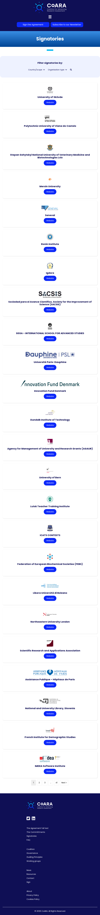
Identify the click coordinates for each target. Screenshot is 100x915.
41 (56, 782)
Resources (31, 874)
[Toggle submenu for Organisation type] (66, 69)
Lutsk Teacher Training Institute (50, 506)
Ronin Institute (50, 244)
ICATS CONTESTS (50, 535)
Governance (32, 853)
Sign (28, 882)
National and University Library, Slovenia (50, 708)
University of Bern (50, 477)
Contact (30, 878)
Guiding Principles (34, 857)
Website (50, 102)
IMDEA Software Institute (50, 766)
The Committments (36, 832)
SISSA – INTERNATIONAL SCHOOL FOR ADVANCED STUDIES (50, 333)
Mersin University (50, 186)
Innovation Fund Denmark (50, 391)
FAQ (28, 840)
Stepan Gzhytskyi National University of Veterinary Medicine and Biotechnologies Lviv (50, 156)
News (29, 870)
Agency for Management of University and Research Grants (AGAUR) (50, 448)
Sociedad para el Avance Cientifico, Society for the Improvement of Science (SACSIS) (50, 303)
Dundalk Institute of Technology (50, 419)
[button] (71, 69)
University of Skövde (50, 97)
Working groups (34, 861)
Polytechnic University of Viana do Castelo (50, 126)
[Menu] (50, 17)
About (29, 891)
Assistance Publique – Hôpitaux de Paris (50, 679)
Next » (64, 782)
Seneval (50, 215)
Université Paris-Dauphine (50, 362)
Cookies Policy (33, 899)
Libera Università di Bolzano (50, 593)
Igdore (50, 273)
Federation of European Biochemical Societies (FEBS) (50, 564)
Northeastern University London (50, 621)
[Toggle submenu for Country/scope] (44, 69)
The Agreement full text (37, 828)
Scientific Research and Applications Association (50, 650)
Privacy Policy (33, 895)
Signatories (32, 836)
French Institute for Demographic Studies (50, 737)
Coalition (31, 849)
